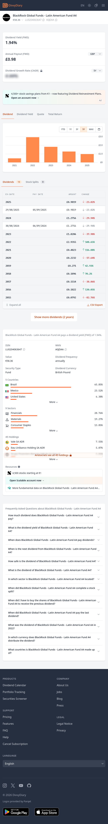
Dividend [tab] (8, 114)
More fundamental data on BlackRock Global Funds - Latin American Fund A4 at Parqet (56, 488)
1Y (70, 129)
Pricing (7, 717)
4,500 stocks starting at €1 (26, 473)
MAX (91, 129)
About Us (62, 685)
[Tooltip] (18, 466)
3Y (77, 129)
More (54, 402)
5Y (83, 129)
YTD (63, 129)
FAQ (5, 730)
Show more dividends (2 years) (54, 317)
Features (8, 724)
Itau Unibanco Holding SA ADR (28, 447)
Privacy (61, 730)
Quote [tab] (40, 114)
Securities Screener (15, 699)
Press (60, 705)
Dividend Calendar (14, 685)
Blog (59, 699)
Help (6, 737)
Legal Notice (64, 724)
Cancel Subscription (15, 744)
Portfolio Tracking (14, 692)
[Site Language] (82, 5)
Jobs (59, 692)
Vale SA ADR (17, 441)
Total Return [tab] (55, 114)
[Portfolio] (96, 5)
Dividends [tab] (12, 182)
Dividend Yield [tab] (25, 114)
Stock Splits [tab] (35, 182)
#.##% (11, 76)
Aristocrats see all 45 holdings (53, 455)
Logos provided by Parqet (17, 801)
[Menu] (103, 5)
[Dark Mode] (89, 5)
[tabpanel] (54, 147)
